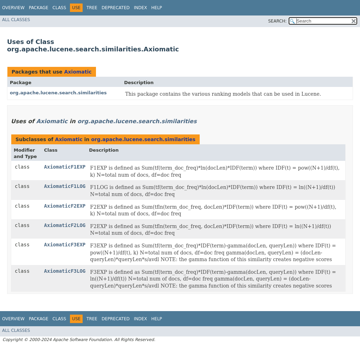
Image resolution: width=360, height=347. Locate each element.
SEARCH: (277, 21)
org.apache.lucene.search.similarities (58, 92)
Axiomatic (77, 72)
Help (156, 7)
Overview (13, 7)
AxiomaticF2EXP (64, 206)
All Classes (16, 19)
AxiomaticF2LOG (64, 225)
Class (59, 7)
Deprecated (116, 7)
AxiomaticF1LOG (64, 186)
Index (140, 7)
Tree (91, 7)
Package (38, 7)
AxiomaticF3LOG (64, 271)
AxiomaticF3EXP (64, 244)
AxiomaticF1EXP (64, 167)
